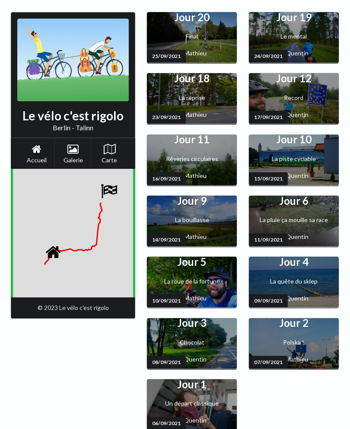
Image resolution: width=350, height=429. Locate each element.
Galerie (73, 154)
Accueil (37, 154)
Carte (109, 154)
